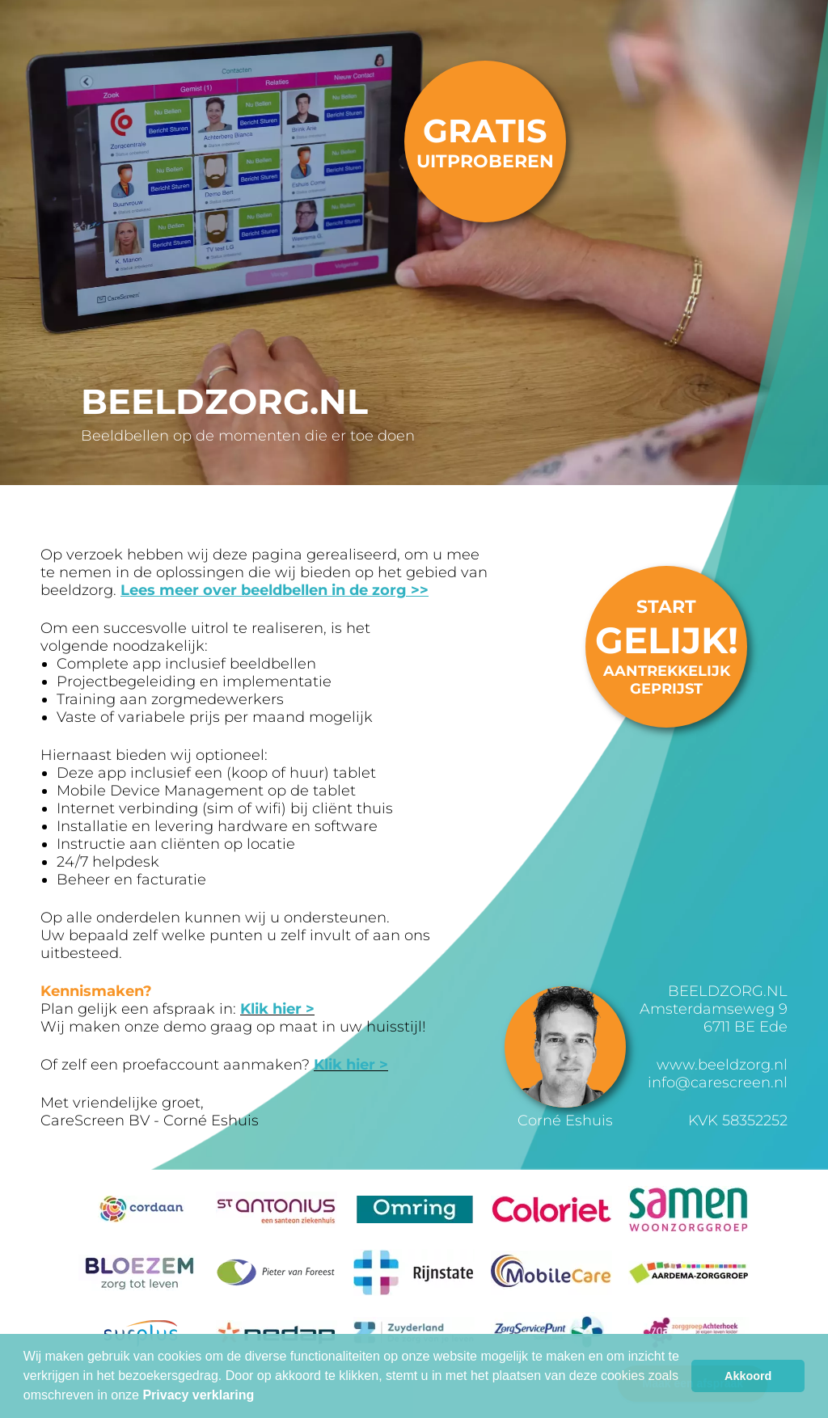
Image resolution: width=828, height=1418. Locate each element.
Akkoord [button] (747, 1375)
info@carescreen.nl (718, 1082)
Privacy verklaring (198, 1395)
